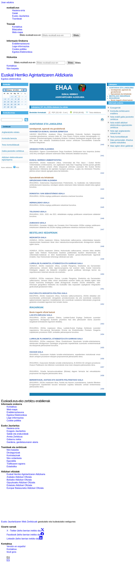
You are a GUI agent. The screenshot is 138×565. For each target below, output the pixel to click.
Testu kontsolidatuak (10, 145)
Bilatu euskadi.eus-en (30, 35)
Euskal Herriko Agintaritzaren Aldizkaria (37, 74)
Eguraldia (11, 461)
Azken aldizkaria (6, 167)
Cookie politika (19, 49)
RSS (16, 167)
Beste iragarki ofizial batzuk (122, 100)
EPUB (78, 113)
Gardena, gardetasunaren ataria (22, 442)
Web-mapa (17, 32)
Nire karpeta (13, 68)
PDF (60, 113)
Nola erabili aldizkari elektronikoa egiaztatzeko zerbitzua (121, 125)
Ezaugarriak (115, 108)
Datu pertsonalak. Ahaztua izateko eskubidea (121, 141)
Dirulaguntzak (13, 452)
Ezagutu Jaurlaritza (16, 431)
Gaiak (15, 13)
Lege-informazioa (20, 46)
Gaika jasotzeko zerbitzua (13, 151)
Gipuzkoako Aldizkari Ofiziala (21, 482)
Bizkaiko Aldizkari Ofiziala (19, 480)
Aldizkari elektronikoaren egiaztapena (12, 158)
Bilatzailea (17, 29)
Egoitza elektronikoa (11, 79)
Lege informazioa (15, 418)
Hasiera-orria (18, 10)
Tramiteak (17, 19)
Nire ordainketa (14, 458)
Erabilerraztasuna (20, 43)
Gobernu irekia (14, 439)
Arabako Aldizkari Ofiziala (19, 477)
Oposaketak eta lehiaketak (121, 94)
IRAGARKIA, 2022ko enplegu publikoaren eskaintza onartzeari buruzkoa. (56, 196)
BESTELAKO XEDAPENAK (119, 96)
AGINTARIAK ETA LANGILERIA (121, 88)
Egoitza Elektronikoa (22, 52)
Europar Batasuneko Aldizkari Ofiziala (25, 488)
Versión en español (16, 546)
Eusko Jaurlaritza (20, 16)
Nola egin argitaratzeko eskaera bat (120, 132)
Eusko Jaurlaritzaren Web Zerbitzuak (19, 521)
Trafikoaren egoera (16, 464)
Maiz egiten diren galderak (121, 146)
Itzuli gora (11, 552)
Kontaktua (17, 27)
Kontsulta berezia (9, 138)
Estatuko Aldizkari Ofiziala (19, 485)
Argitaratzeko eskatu (10, 132)
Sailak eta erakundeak (17, 434)
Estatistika (12, 466)
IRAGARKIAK (114, 98)
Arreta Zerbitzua (14, 436)
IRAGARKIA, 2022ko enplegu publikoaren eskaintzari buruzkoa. (53, 205)
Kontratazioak (13, 455)
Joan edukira (7, 2)
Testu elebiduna (95, 113)
